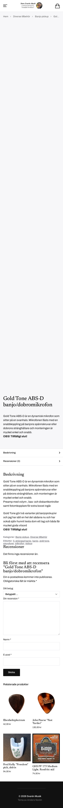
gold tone (44, 541)
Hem (5, 16)
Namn (7, 639)
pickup (28, 543)
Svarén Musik (34, 796)
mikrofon (19, 543)
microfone (8, 543)
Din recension (11, 599)
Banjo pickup (42, 16)
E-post (7, 655)
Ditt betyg (8, 588)
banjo (35, 541)
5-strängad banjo (22, 541)
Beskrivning (9, 452)
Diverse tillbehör (21, 16)
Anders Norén (34, 800)
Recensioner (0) (11, 461)
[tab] (31, 453)
